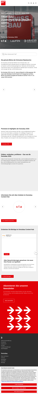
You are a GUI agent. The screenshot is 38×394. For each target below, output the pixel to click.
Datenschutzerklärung (6, 340)
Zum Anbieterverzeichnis (8, 220)
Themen (3, 357)
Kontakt (3, 345)
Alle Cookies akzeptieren (19, 391)
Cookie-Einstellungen (6, 347)
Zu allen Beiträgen (6, 276)
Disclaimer (3, 342)
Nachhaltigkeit (4, 348)
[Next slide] (34, 89)
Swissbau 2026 (5, 144)
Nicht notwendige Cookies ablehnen (19, 388)
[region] (19, 380)
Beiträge (3, 362)
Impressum (3, 343)
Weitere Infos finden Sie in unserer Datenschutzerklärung (12, 381)
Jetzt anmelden (9, 300)
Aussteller (3, 361)
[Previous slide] (3, 89)
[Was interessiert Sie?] (19, 54)
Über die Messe (4, 356)
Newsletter (3, 359)
